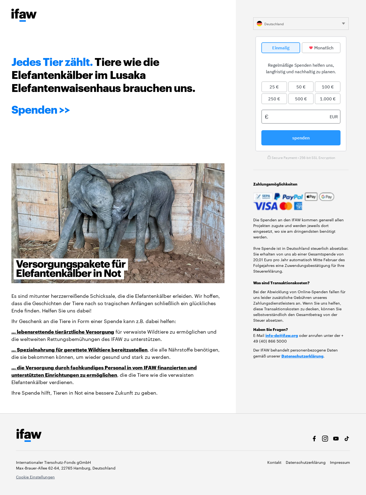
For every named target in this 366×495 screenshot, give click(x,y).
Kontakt (274, 462)
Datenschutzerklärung (302, 355)
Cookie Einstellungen (35, 477)
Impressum (340, 462)
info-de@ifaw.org (281, 335)
